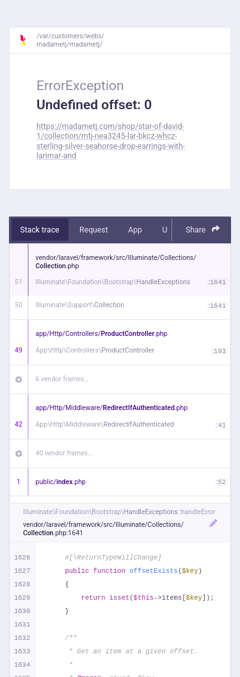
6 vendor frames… (62, 379)
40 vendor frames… (64, 453)
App (135, 229)
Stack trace (40, 229)
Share (203, 229)
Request (93, 229)
